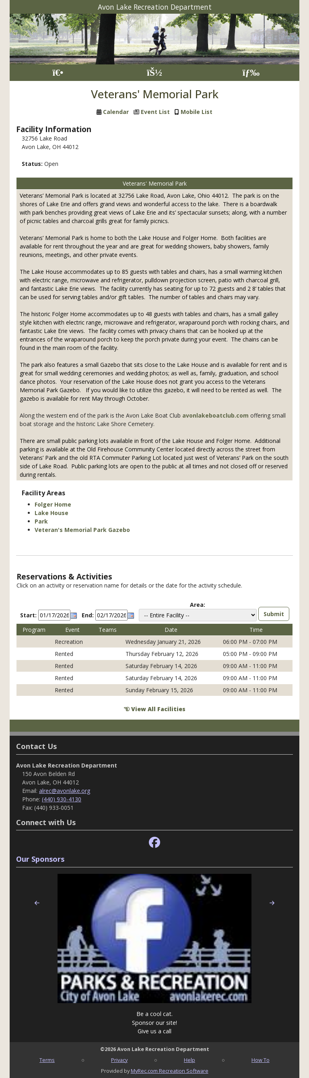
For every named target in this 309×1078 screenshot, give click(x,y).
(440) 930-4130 (61, 799)
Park (41, 521)
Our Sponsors (40, 859)
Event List (155, 112)
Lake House (51, 513)
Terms (47, 1060)
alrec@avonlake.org (64, 791)
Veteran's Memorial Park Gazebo (82, 530)
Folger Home (53, 504)
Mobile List (196, 112)
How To (260, 1060)
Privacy (119, 1060)
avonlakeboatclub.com (215, 415)
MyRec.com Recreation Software (169, 1070)
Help (189, 1060)
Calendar (116, 112)
